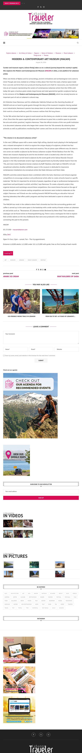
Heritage (43, 260)
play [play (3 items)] (60, 604)
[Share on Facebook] (36, 270)
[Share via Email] (45, 270)
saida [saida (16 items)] (67, 604)
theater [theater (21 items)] (14, 608)
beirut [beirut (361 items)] (61, 593)
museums (12, 260)
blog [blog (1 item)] (68, 593)
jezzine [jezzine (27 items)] (59, 601)
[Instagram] (43, 7)
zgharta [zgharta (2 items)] (7, 612)
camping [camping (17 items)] (14, 597)
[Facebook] (33, 738)
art (6, 260)
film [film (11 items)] (15, 601)
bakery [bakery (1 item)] (36, 593)
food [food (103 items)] (21, 601)
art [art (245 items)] (23, 593)
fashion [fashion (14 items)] (58, 597)
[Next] (24, 3)
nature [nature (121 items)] (33, 604)
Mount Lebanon (32, 260)
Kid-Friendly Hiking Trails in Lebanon (21, 316)
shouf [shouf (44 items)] (6, 608)
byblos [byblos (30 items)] (7, 597)
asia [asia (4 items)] (29, 593)
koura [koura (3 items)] (6, 604)
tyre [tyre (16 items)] (43, 608)
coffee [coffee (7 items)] (23, 597)
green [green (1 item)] (37, 601)
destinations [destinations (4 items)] (40, 597)
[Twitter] (41, 7)
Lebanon (21, 260)
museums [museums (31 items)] (24, 604)
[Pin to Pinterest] (40, 270)
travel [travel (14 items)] (22, 608)
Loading (8, 253)
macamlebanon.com (19, 229)
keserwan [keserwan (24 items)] (67, 601)
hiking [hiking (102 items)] (45, 601)
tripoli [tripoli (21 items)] (36, 608)
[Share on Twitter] (38, 270)
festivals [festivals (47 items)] (7, 601)
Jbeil (8, 234)
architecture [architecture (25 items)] (15, 593)
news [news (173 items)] (54, 604)
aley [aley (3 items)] (6, 593)
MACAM (48, 71)
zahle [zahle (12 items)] (69, 608)
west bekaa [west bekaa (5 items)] (61, 608)
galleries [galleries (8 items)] (29, 601)
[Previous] (22, 3)
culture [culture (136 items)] (30, 597)
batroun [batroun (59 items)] (44, 593)
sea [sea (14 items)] (73, 604)
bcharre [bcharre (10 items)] (53, 593)
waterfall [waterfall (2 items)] (51, 608)
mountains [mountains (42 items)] (15, 604)
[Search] (78, 43)
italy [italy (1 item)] (51, 601)
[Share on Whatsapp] (43, 270)
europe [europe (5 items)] (50, 597)
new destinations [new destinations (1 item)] (44, 604)
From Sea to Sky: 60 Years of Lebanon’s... (60, 316)
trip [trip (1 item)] (29, 608)
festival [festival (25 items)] (66, 597)
